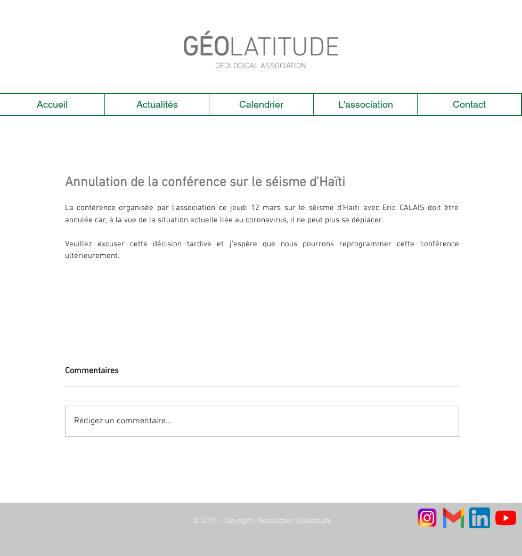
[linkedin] (479, 517)
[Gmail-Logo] (453, 517)
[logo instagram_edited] (427, 517)
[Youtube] (505, 517)
